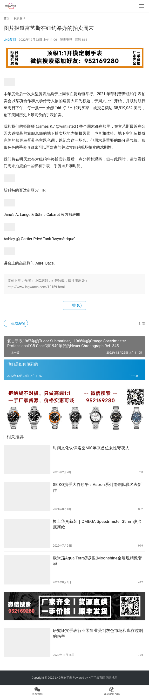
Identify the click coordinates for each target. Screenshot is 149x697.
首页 (6, 18)
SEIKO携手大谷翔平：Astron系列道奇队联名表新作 (97, 487)
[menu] (141, 6)
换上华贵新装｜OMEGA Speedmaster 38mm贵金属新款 (97, 524)
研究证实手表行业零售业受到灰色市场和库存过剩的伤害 (98, 633)
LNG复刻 (10, 39)
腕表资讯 (66, 39)
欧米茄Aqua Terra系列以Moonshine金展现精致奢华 (97, 561)
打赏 (139, 323)
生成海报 (16, 323)
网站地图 (111, 677)
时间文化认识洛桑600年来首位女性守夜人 (91, 447)
